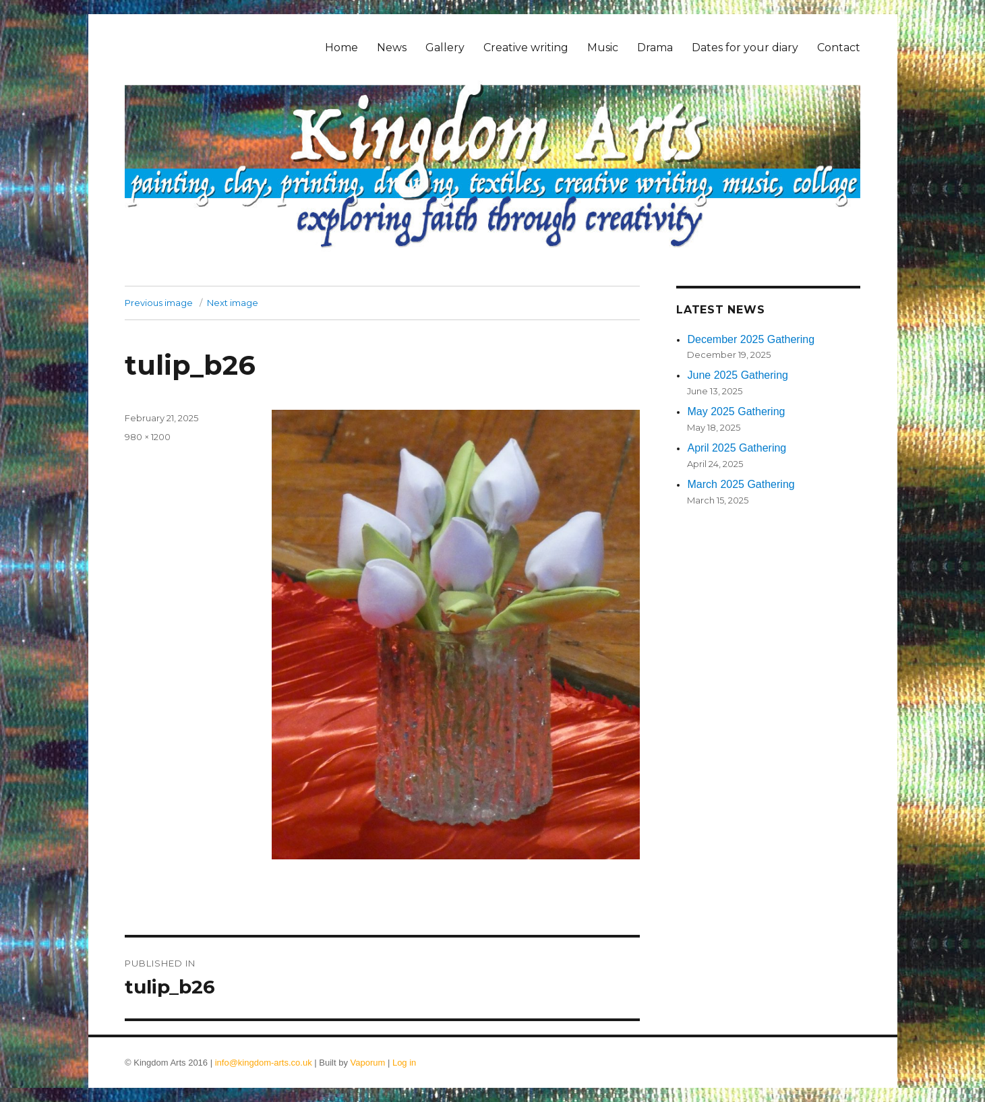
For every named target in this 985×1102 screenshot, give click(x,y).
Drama (655, 47)
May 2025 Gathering (736, 411)
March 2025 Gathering (740, 484)
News (392, 47)
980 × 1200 (148, 436)
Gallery (445, 47)
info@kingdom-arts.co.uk (263, 1063)
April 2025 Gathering (736, 448)
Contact (838, 47)
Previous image (159, 302)
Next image (232, 302)
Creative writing (525, 47)
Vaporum (368, 1063)
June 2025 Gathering (737, 375)
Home (341, 47)
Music (602, 47)
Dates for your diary (745, 47)
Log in (404, 1063)
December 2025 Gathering (750, 339)
